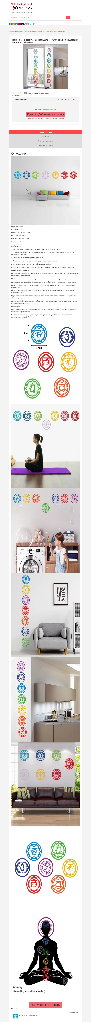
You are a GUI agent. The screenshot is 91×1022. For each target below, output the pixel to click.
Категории (19, 31)
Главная (12, 31)
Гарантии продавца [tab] (45, 145)
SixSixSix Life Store (49, 109)
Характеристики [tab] (45, 132)
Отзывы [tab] (46, 136)
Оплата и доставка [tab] (45, 141)
